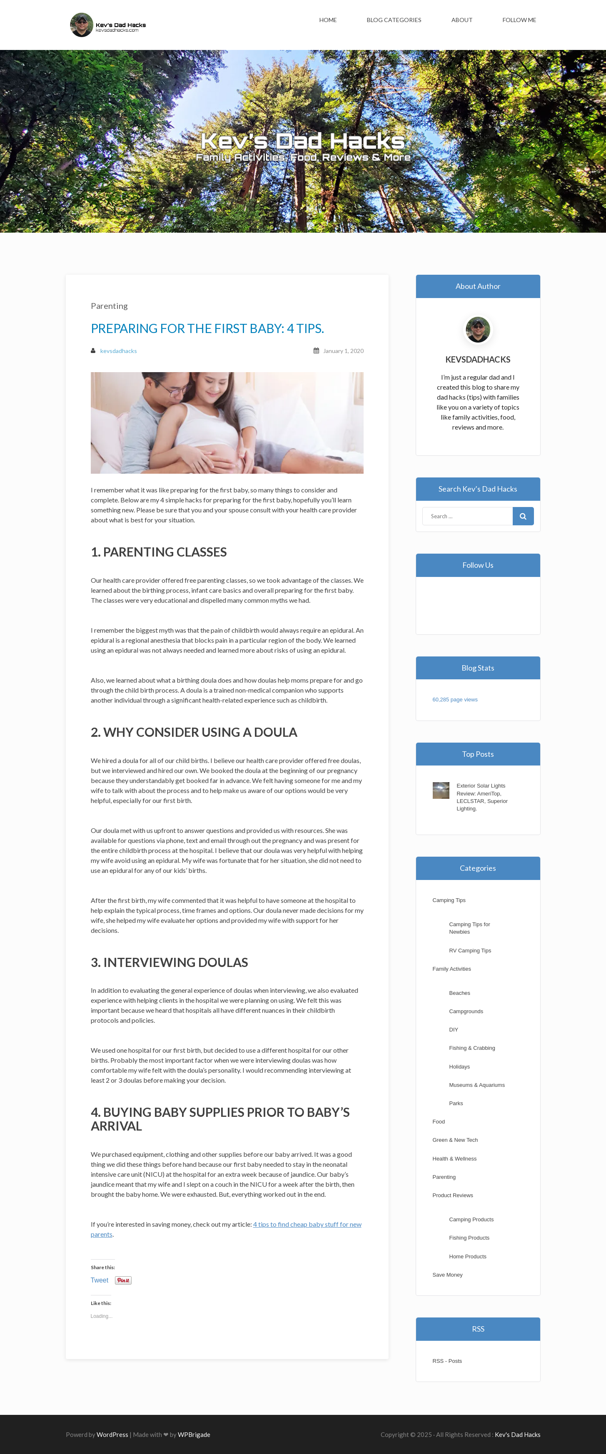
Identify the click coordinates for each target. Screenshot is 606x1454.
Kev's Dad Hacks (518, 1434)
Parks (456, 1103)
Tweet (100, 1280)
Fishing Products (469, 1238)
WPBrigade (194, 1434)
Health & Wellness (455, 1159)
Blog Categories (394, 19)
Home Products (468, 1256)
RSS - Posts (447, 1361)
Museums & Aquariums (477, 1085)
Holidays (459, 1067)
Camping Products (471, 1219)
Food (439, 1121)
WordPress (112, 1434)
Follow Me (519, 19)
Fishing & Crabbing (472, 1048)
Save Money (448, 1275)
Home (328, 19)
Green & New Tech (455, 1140)
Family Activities (452, 969)
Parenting (109, 306)
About (462, 19)
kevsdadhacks (114, 351)
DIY (454, 1029)
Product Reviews (453, 1195)
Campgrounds (466, 1011)
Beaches (460, 993)
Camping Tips (449, 900)
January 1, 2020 (343, 350)
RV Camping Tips (470, 950)
